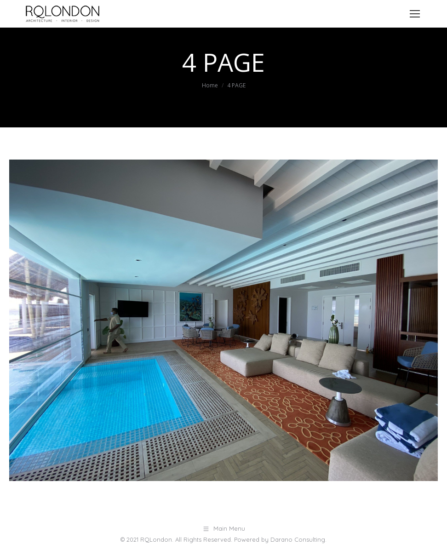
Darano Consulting (297, 539)
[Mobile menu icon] (415, 14)
